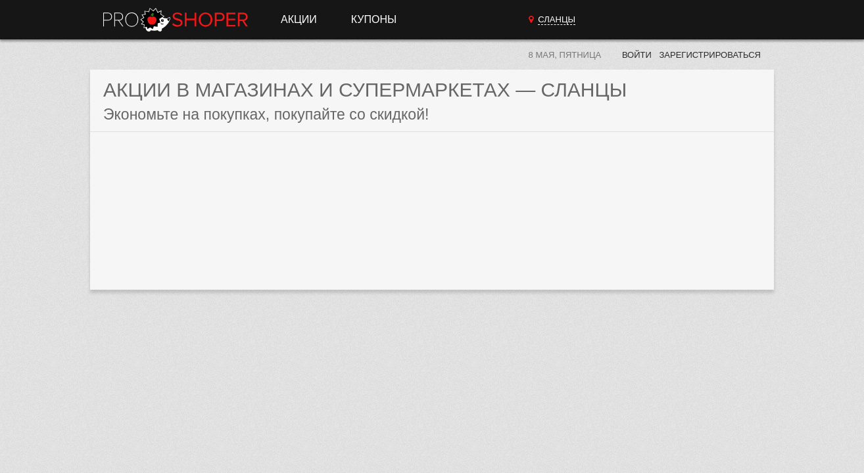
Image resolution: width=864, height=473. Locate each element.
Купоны (373, 19)
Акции (299, 19)
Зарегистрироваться (710, 55)
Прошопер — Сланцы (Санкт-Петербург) (175, 19)
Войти (637, 55)
